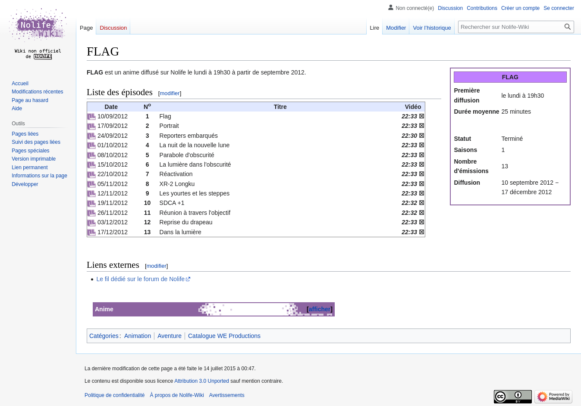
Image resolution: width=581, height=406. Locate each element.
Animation (137, 335)
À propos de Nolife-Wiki (177, 395)
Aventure (169, 335)
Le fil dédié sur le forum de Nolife (140, 279)
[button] (25, 184)
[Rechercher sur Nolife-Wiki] (516, 27)
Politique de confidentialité (114, 395)
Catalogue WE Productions (224, 335)
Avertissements (227, 395)
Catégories (104, 335)
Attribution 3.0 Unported (201, 381)
